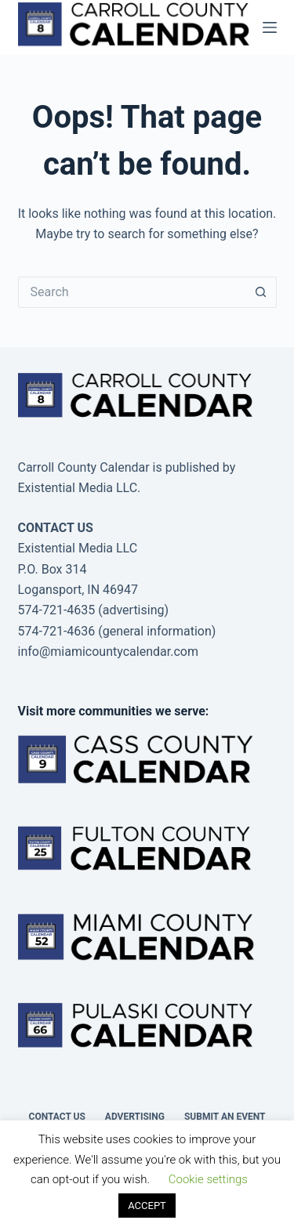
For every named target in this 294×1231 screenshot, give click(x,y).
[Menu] (270, 27)
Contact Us (57, 1116)
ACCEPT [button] (147, 1205)
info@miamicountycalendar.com (108, 651)
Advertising (135, 1116)
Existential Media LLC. (79, 487)
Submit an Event (225, 1116)
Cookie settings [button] (208, 1179)
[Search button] (261, 292)
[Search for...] (131, 292)
